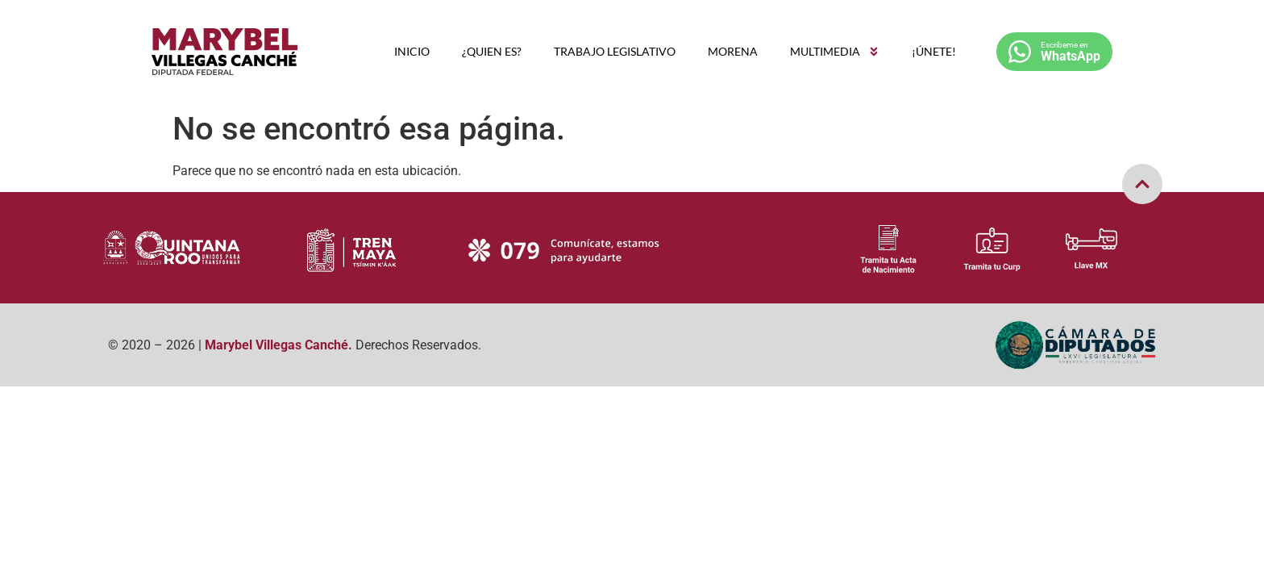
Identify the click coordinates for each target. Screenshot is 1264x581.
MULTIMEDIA (834, 52)
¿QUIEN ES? (492, 51)
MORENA (733, 51)
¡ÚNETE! (934, 51)
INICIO (412, 51)
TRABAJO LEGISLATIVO (615, 51)
